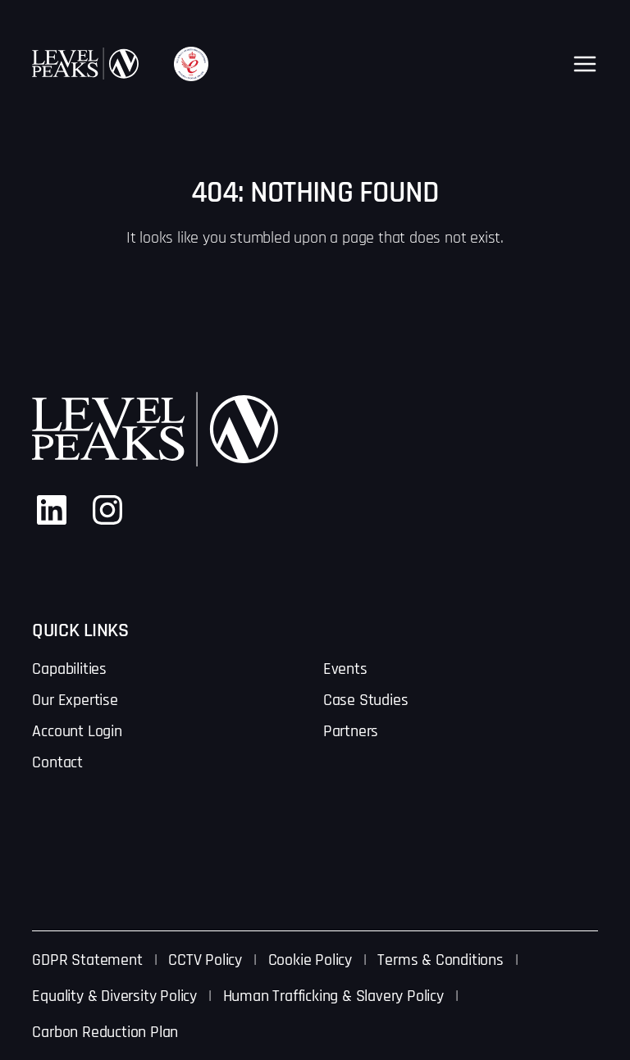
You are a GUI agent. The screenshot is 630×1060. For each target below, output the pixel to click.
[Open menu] (585, 64)
